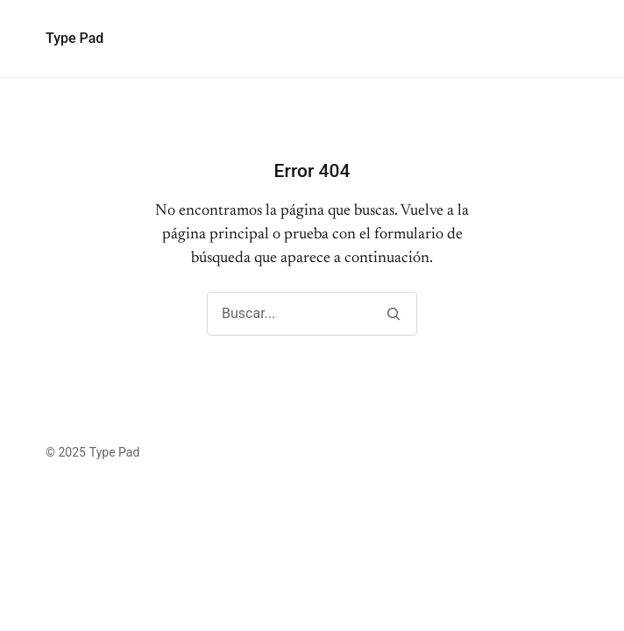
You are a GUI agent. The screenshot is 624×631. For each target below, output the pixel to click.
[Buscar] (393, 314)
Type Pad (74, 38)
